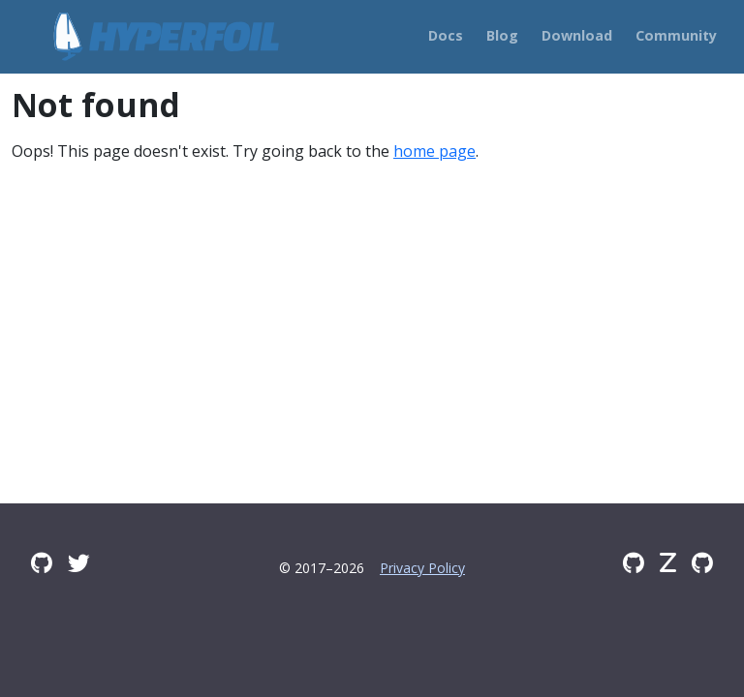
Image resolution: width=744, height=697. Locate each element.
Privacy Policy (422, 568)
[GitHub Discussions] (41, 563)
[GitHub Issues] (702, 563)
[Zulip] (668, 563)
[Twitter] (79, 563)
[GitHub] (633, 563)
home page (434, 151)
